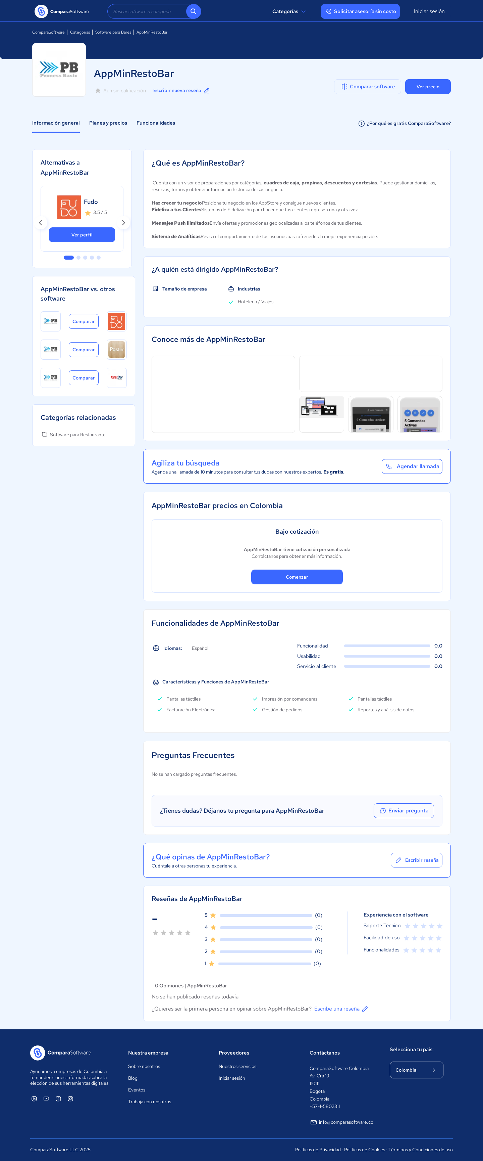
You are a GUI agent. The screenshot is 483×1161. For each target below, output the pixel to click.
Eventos (136, 1090)
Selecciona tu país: (412, 1049)
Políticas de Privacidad (318, 1150)
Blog (133, 1078)
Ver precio (428, 87)
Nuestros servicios (237, 1066)
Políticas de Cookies (364, 1150)
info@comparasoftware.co (341, 1122)
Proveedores (234, 1053)
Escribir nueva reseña (182, 91)
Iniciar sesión (429, 11)
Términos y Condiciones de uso (420, 1150)
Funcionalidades (156, 123)
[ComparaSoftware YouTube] (46, 1099)
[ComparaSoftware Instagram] (70, 1099)
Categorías (290, 11)
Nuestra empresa (148, 1053)
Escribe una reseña (341, 1009)
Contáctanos (325, 1053)
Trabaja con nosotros (149, 1102)
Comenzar (297, 577)
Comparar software (367, 87)
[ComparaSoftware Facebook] (58, 1099)
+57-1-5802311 (325, 1106)
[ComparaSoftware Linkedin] (34, 1099)
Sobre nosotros (144, 1066)
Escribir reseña (416, 860)
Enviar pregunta (404, 811)
